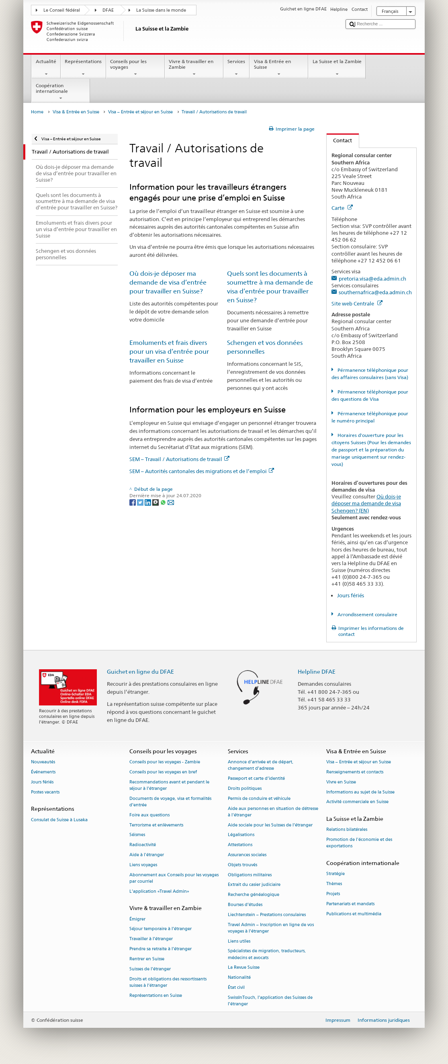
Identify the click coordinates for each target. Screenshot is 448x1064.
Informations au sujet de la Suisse (360, 792)
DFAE (108, 10)
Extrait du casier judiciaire (254, 885)
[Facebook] (133, 502)
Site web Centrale (357, 303)
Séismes (137, 835)
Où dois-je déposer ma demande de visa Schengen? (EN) (366, 503)
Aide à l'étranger (146, 854)
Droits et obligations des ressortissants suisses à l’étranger (168, 982)
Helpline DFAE (316, 671)
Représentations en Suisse (155, 995)
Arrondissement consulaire (366, 614)
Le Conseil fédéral (61, 10)
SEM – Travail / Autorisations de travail (179, 459)
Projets (333, 893)
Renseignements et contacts (354, 772)
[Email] (171, 502)
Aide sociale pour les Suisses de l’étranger (270, 825)
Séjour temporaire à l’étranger (160, 929)
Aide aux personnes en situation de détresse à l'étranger (273, 812)
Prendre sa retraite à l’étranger (160, 948)
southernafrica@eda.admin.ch (375, 292)
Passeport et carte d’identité (256, 778)
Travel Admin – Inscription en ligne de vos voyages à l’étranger (271, 928)
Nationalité (239, 977)
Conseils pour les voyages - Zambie (164, 762)
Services (236, 68)
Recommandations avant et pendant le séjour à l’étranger (169, 785)
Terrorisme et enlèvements (156, 825)
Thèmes (334, 884)
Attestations (240, 845)
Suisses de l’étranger (150, 969)
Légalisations (241, 835)
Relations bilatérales (346, 829)
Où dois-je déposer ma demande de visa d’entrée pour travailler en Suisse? (168, 282)
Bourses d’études (245, 904)
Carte (342, 208)
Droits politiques (245, 788)
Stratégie (335, 874)
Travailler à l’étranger (151, 939)
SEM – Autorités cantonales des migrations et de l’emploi (201, 471)
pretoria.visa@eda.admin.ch (372, 278)
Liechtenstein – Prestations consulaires (267, 914)
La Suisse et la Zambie (337, 68)
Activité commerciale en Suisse (357, 802)
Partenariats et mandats (350, 903)
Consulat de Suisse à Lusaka (59, 819)
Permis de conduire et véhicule (259, 798)
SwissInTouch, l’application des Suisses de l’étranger (270, 1001)
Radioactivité (142, 845)
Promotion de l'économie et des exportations (359, 843)
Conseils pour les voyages (135, 68)
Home (37, 112)
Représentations (83, 68)
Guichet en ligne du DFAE (140, 671)
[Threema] (156, 502)
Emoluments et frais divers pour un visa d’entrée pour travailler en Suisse (169, 351)
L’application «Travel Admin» (159, 891)
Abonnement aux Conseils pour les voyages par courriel (174, 878)
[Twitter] (141, 502)
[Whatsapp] (164, 502)
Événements (43, 772)
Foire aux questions (149, 815)
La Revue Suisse (244, 967)
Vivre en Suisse (341, 782)
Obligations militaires (250, 874)
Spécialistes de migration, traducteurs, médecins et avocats (267, 954)
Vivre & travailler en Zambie (194, 68)
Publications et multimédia (353, 913)
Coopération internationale (61, 92)
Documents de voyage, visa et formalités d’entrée (170, 802)
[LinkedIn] (148, 502)
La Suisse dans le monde (161, 10)
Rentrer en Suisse (146, 958)
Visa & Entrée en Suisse (279, 68)
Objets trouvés (242, 864)
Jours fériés (350, 595)
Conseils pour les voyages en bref (163, 772)
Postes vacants (45, 792)
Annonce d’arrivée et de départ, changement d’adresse (260, 765)
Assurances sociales (247, 854)
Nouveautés (43, 762)
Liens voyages (143, 864)
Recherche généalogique (253, 895)
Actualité (46, 68)
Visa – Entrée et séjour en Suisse (140, 112)
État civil (236, 987)
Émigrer (137, 919)
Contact (339, 140)
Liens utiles (239, 941)
